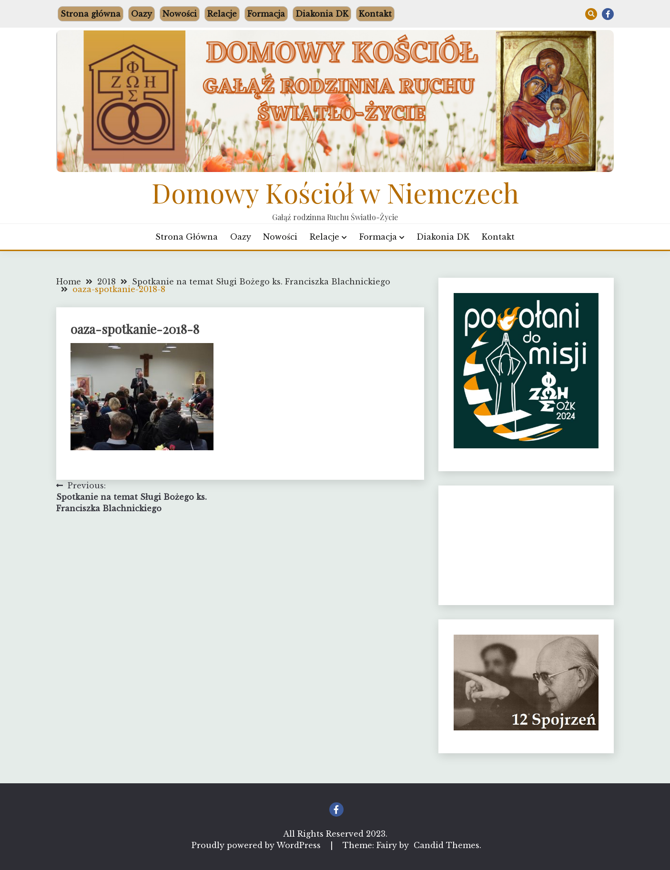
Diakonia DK (321, 14)
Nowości (179, 14)
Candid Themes (446, 845)
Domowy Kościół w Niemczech (335, 192)
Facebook (608, 14)
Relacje (222, 14)
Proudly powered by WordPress (257, 845)
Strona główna (91, 14)
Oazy (141, 14)
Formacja (266, 14)
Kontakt (375, 14)
